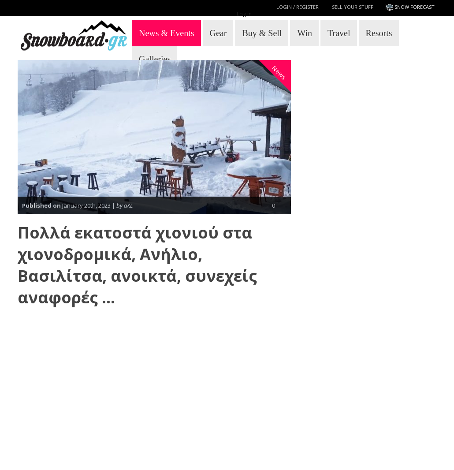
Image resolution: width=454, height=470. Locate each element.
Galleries (155, 59)
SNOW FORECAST (414, 7)
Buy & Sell (262, 33)
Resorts (379, 33)
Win (304, 33)
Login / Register (297, 7)
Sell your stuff (352, 7)
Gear (218, 33)
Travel (338, 33)
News (279, 73)
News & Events (166, 33)
